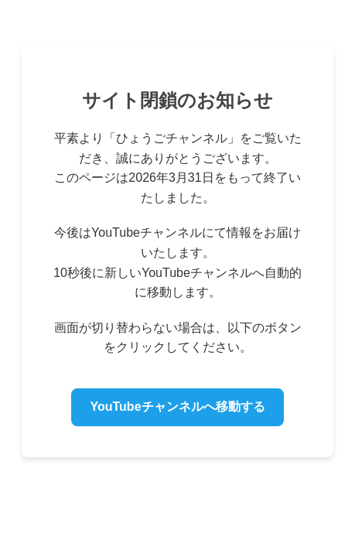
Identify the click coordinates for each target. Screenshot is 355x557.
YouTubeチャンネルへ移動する (177, 406)
